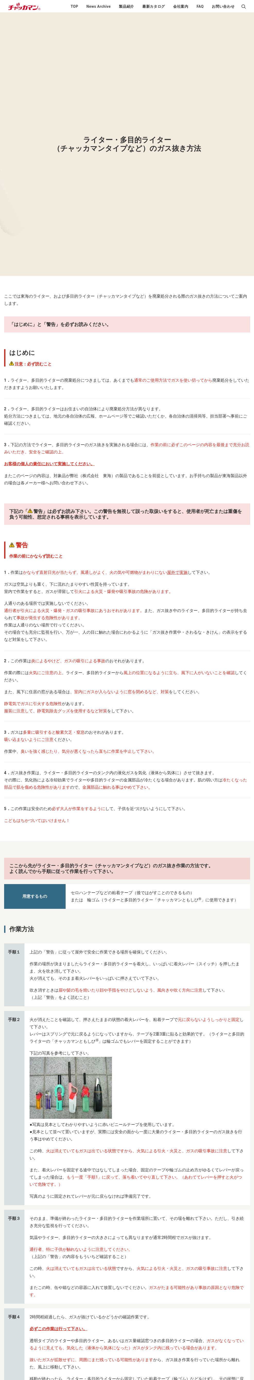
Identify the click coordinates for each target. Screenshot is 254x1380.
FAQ (200, 6)
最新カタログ (153, 6)
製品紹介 (126, 6)
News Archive (98, 6)
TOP (74, 6)
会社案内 (180, 6)
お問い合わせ (223, 6)
